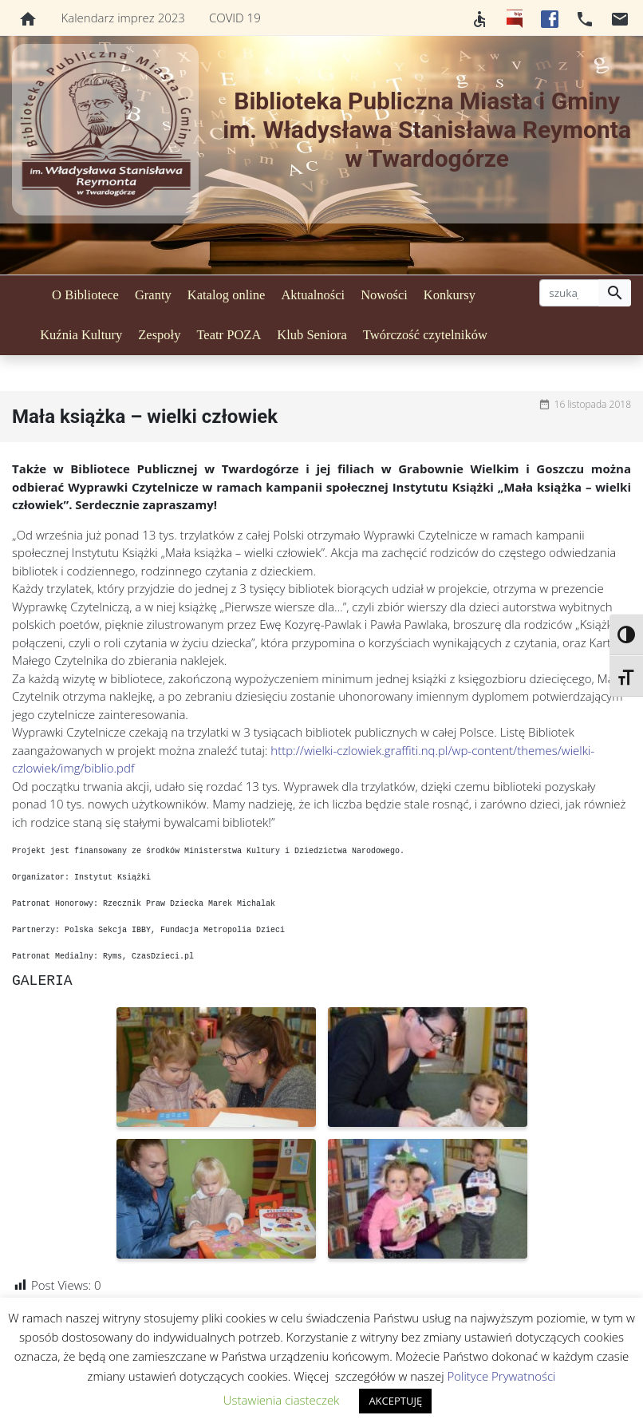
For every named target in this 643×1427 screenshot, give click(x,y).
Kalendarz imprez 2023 (123, 18)
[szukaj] (569, 292)
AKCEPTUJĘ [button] (395, 1400)
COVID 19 (235, 18)
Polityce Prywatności (502, 1376)
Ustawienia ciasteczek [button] (281, 1400)
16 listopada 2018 (592, 404)
